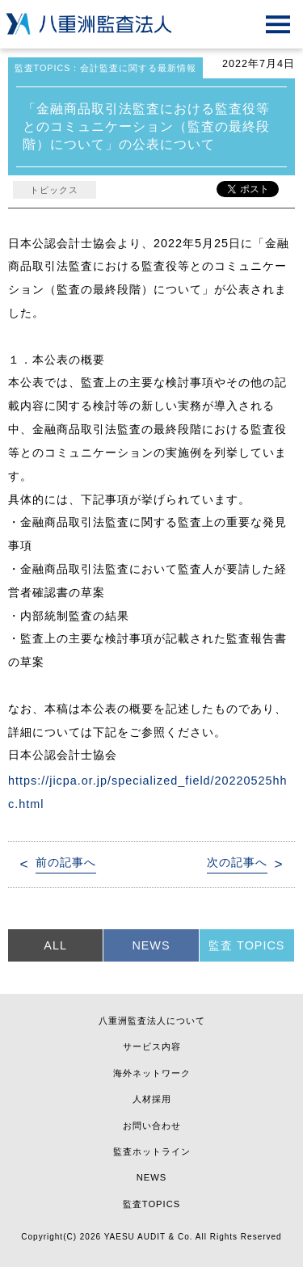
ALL (55, 945)
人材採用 (152, 1099)
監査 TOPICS (246, 945)
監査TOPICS (151, 1204)
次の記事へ (237, 862)
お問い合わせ (152, 1125)
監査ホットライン (152, 1151)
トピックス (54, 190)
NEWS (151, 945)
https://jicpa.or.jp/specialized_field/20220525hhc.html (148, 792)
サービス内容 (152, 1046)
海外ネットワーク (152, 1073)
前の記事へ (66, 862)
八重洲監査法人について (152, 1020)
